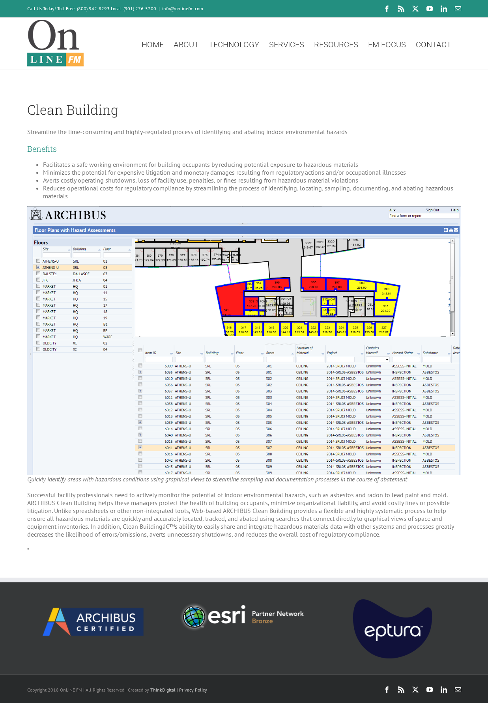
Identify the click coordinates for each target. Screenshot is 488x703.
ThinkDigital (163, 690)
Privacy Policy (193, 690)
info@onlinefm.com (182, 8)
